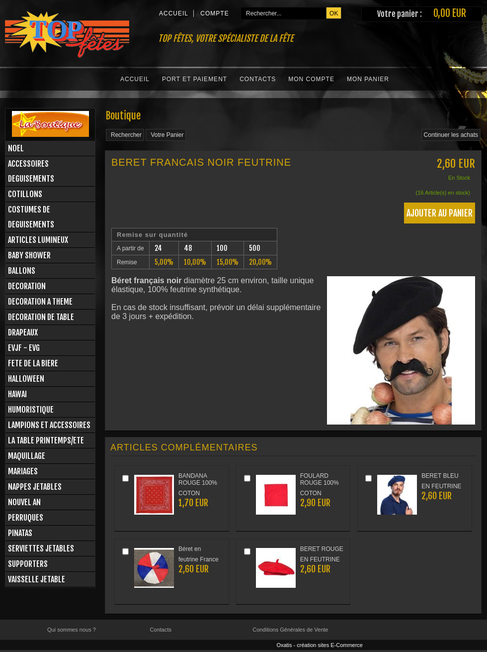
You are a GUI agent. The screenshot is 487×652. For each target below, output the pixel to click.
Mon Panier (368, 79)
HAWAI (17, 394)
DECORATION (27, 286)
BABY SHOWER (29, 255)
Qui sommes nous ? (71, 630)
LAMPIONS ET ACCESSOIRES (49, 425)
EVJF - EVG (24, 348)
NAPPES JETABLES (35, 487)
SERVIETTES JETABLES (41, 548)
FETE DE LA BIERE (33, 363)
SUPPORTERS (28, 564)
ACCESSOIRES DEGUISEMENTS (31, 171)
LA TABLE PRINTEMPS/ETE (46, 440)
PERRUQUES (25, 518)
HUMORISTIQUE (31, 410)
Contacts (258, 79)
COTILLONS (25, 194)
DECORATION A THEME (40, 302)
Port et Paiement (194, 79)
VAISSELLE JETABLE (36, 579)
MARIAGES (23, 471)
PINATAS (20, 533)
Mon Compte (311, 79)
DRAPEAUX (23, 332)
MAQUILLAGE (26, 456)
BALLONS (21, 271)
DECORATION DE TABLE (41, 317)
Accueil (135, 79)
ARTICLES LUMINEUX (38, 240)
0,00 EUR (449, 13)
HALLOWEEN (26, 379)
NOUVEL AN (24, 502)
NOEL (16, 148)
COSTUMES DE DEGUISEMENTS (31, 217)
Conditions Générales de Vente (290, 630)
